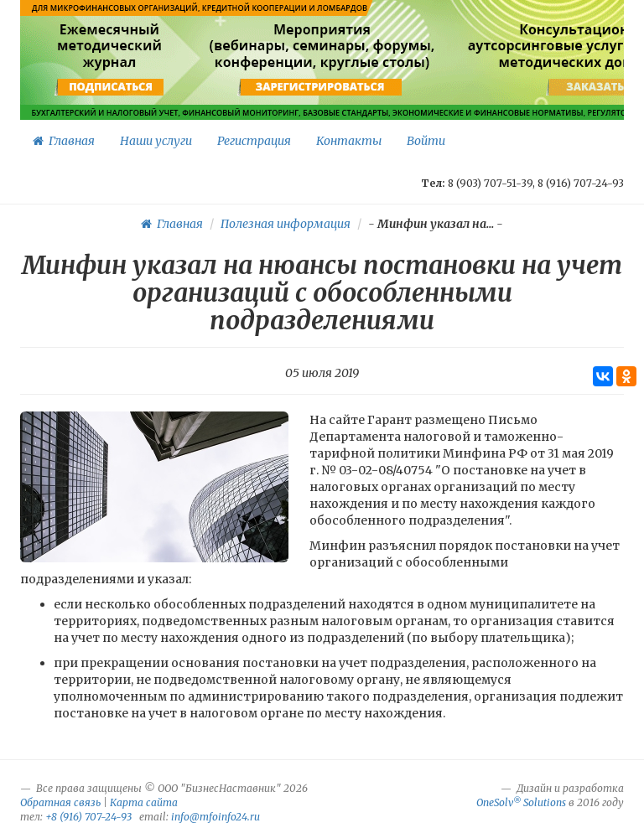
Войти (426, 140)
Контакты (349, 140)
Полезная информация (286, 223)
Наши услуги (156, 140)
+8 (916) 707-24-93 (88, 816)
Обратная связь (60, 802)
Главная (64, 140)
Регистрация (254, 140)
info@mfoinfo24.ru (215, 816)
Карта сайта (144, 802)
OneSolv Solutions (521, 802)
